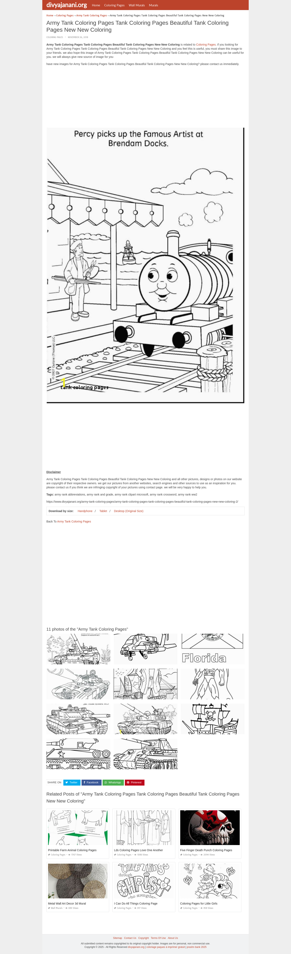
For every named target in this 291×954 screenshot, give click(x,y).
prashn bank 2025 (196, 947)
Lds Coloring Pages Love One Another (138, 850)
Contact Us (130, 938)
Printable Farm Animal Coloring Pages (72, 850)
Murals (153, 5)
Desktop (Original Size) (128, 511)
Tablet (103, 511)
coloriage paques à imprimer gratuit (165, 947)
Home (96, 5)
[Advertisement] (145, 97)
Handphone (85, 511)
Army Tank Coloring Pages (74, 521)
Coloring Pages (114, 5)
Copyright (143, 938)
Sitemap (117, 938)
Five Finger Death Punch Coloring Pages (206, 850)
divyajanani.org (66, 4)
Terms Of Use (158, 938)
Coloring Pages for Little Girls (198, 903)
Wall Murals (137, 5)
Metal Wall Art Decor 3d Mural (67, 903)
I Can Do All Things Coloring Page (135, 903)
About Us (173, 938)
